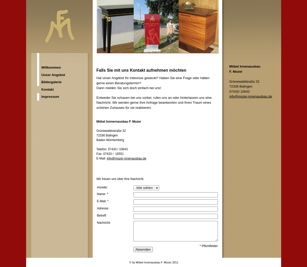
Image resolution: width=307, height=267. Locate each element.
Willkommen (51, 67)
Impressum (50, 97)
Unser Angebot (53, 75)
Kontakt (47, 89)
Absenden (143, 249)
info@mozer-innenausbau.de (126, 158)
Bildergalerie (51, 82)
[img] (153, 32)
